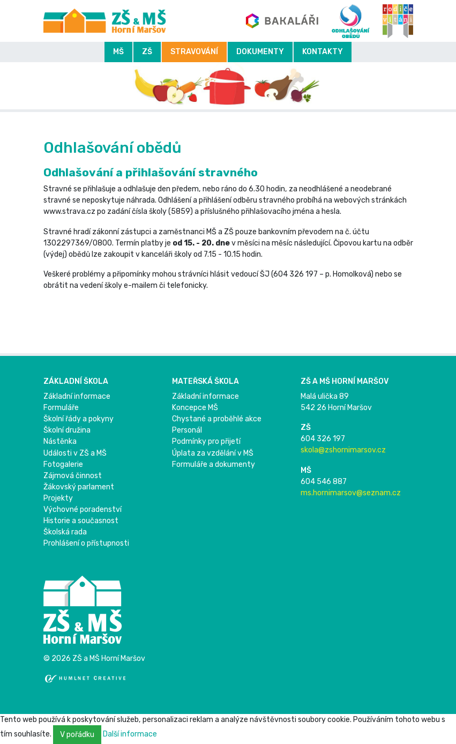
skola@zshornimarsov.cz (343, 450)
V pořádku (77, 734)
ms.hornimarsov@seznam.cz (351, 492)
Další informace (130, 734)
